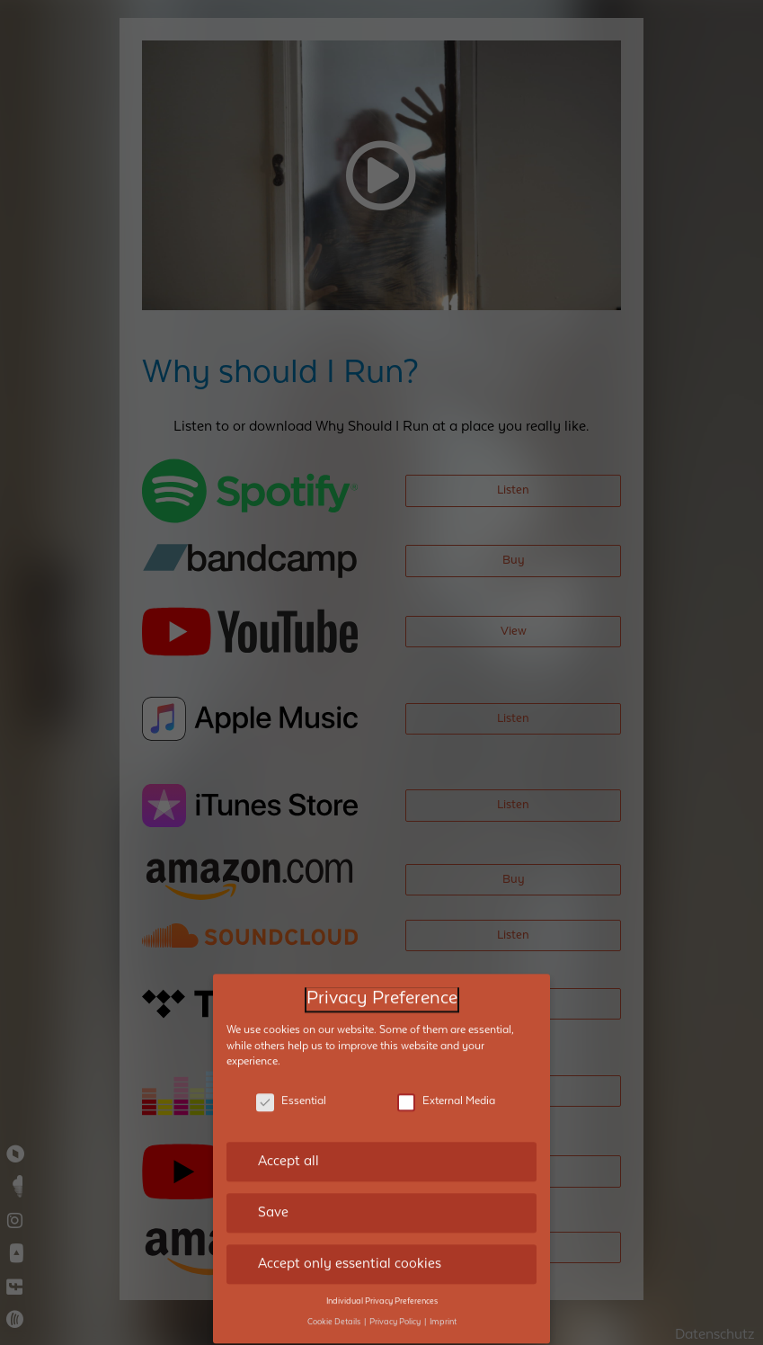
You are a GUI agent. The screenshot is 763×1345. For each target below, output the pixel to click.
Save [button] (273, 1186)
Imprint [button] (443, 1295)
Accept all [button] (288, 1136)
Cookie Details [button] (334, 1295)
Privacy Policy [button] (395, 1295)
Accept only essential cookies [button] (349, 1237)
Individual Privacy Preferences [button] (382, 1274)
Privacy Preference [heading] (381, 972)
